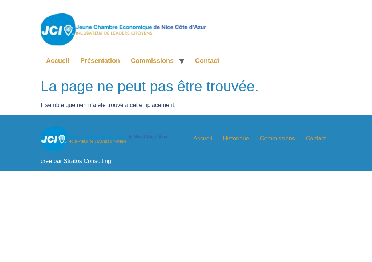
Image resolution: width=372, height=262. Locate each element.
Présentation (100, 60)
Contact (207, 60)
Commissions (152, 60)
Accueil (57, 60)
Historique (236, 138)
